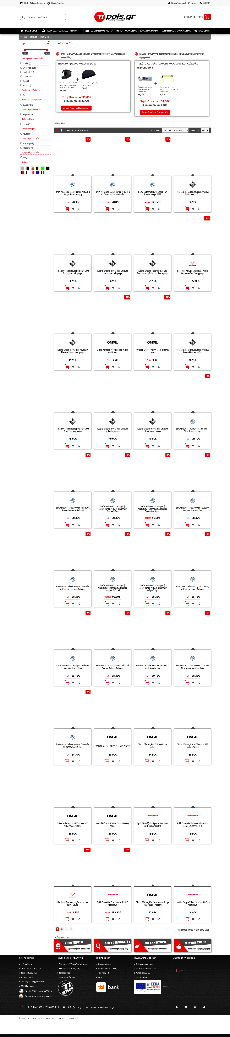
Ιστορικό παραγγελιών (145, 968)
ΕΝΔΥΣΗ (34, 37)
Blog (99, 977)
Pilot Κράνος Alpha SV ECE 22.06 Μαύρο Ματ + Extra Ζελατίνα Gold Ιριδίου (68, 85)
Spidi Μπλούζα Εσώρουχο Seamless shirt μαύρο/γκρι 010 (152, 824)
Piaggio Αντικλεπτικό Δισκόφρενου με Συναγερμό (145, 89)
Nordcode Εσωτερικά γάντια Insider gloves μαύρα (72, 903)
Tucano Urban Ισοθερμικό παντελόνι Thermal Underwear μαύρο (72, 351)
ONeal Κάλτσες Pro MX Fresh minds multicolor (112, 351)
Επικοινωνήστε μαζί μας (69, 968)
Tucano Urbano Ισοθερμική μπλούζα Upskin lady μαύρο (112, 429)
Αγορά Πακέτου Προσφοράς (76, 108)
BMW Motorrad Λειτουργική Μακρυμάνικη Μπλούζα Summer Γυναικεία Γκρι (113, 509)
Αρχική (24, 37)
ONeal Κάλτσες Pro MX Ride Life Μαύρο (112, 745)
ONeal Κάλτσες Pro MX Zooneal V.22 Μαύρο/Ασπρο (192, 745)
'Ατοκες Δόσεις (26, 977)
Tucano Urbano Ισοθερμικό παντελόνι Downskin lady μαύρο (73, 429)
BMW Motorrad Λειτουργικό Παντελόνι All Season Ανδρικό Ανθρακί (192, 666)
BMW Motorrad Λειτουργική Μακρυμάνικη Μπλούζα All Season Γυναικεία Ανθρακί (152, 509)
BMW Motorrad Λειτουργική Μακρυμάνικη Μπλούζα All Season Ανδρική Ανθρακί (112, 588)
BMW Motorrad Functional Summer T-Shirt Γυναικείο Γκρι (192, 429)
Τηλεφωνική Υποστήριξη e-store (72, 964)
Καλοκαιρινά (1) (27, 143)
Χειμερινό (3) (26, 114)
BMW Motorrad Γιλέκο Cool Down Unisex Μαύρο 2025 (152, 193)
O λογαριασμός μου (143, 964)
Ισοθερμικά (45, 37)
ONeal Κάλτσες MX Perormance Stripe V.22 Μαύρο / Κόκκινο (152, 903)
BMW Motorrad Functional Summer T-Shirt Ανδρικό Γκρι (152, 666)
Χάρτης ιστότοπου (66, 977)
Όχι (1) (24, 95)
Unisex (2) (25, 124)
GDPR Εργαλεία (26, 986)
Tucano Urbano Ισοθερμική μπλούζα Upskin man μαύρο (152, 429)
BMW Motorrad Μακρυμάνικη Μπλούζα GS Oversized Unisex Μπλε (112, 193)
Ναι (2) (24, 157)
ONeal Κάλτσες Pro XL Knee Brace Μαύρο (152, 745)
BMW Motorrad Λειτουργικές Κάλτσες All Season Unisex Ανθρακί (192, 587)
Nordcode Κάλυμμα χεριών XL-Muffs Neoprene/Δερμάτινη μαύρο (192, 272)
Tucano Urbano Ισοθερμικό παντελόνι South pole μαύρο (192, 193)
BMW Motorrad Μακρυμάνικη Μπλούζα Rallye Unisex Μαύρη (73, 193)
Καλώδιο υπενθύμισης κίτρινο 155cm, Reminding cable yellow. (169, 89)
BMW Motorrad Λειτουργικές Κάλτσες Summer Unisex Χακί (72, 666)
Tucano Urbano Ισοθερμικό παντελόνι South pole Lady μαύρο (73, 272)
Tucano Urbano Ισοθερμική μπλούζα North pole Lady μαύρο (112, 272)
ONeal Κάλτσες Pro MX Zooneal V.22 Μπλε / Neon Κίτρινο (72, 824)
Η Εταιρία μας (26, 964)
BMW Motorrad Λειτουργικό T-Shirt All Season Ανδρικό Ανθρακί (112, 666)
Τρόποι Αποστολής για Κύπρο (35, 996)
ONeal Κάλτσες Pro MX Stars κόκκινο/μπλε (152, 351)
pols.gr (182, 970)
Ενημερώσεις (140, 977)
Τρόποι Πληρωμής (28, 973)
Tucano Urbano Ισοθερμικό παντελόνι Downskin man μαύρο (192, 351)
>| (71, 929)
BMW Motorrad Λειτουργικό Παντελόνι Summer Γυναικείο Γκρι (192, 508)
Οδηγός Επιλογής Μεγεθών (31, 982)
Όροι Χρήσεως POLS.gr (30, 968)
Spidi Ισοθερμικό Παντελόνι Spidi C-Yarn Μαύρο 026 (192, 903)
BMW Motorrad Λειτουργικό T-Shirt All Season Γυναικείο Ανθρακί (72, 508)
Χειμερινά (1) (26, 148)
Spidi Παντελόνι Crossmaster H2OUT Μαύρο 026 (112, 903)
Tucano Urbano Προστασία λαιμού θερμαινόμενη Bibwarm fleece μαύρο (153, 272)
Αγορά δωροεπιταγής (106, 968)
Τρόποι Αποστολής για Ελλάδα (35, 991)
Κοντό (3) (25, 134)
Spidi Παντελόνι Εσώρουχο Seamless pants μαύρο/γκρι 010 (192, 824)
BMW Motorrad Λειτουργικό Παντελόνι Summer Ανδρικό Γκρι (72, 745)
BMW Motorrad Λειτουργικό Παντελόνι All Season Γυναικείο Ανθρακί (72, 587)
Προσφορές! (102, 973)
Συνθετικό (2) (26, 105)
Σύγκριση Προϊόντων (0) (76, 130)
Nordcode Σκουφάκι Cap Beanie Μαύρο (89, 84)
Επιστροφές (64, 973)
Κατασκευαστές (103, 964)
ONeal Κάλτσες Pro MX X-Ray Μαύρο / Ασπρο (112, 824)
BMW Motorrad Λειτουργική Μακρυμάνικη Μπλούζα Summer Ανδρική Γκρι (153, 588)
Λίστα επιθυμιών (142, 973)
